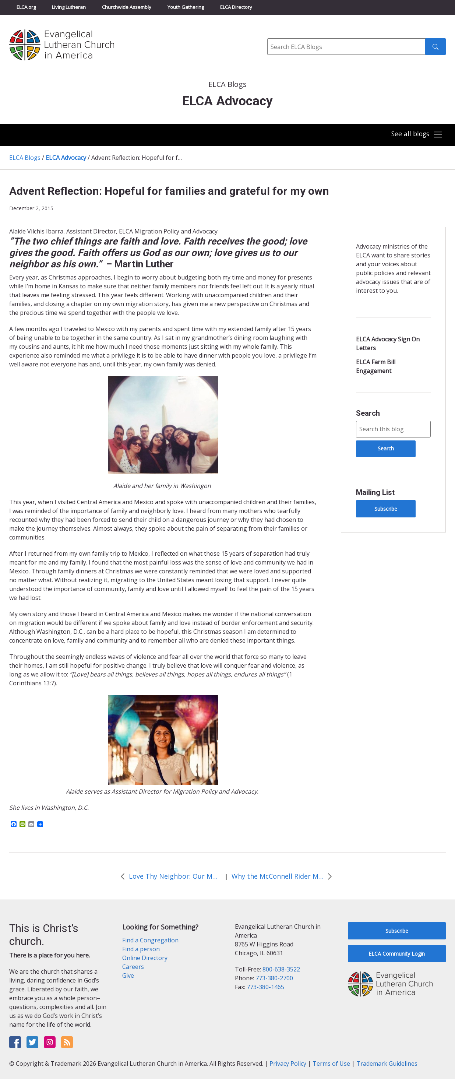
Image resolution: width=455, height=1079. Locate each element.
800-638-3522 (281, 969)
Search (368, 413)
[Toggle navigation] (416, 135)
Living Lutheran (69, 7)
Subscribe (385, 508)
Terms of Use (331, 1063)
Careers (133, 967)
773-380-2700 (274, 978)
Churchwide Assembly (126, 7)
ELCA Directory (236, 7)
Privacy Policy (287, 1063)
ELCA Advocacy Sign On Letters (388, 343)
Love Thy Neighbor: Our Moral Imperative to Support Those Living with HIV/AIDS (175, 876)
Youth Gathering (185, 7)
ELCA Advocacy (66, 158)
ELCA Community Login (396, 953)
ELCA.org (26, 7)
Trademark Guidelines (386, 1063)
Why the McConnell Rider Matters (278, 876)
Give (128, 975)
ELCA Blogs (24, 158)
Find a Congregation (150, 940)
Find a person (141, 949)
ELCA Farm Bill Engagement (375, 366)
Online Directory (144, 958)
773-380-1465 (265, 987)
